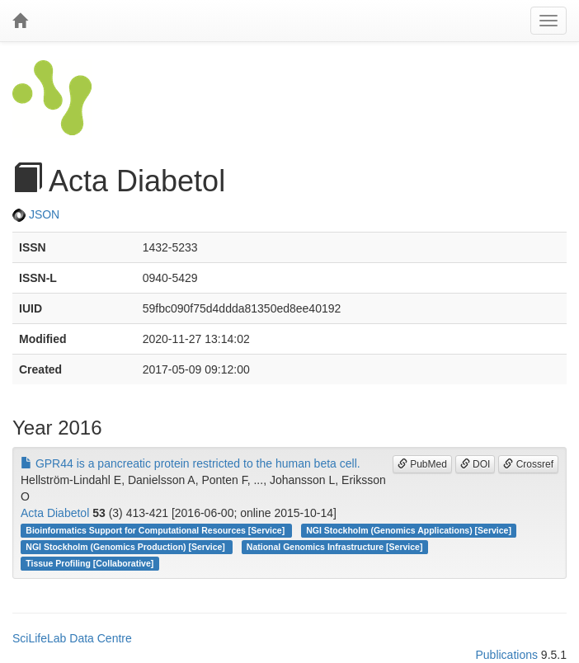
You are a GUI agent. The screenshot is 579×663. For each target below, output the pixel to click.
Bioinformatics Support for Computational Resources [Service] (156, 530)
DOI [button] (475, 464)
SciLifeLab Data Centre (72, 638)
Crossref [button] (528, 464)
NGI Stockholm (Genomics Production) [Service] (126, 547)
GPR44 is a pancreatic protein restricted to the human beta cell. (190, 463)
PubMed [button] (422, 464)
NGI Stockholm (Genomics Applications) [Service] (408, 530)
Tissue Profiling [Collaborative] (89, 563)
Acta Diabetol (55, 513)
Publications (506, 654)
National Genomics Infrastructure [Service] (335, 547)
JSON (35, 214)
